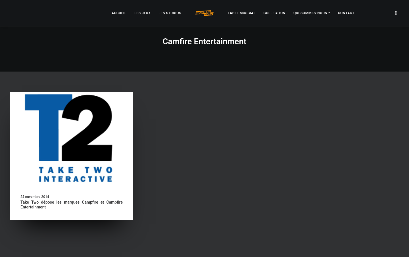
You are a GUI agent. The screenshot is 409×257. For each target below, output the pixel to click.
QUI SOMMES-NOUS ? (311, 13)
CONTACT (346, 13)
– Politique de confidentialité (169, 246)
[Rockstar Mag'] (204, 13)
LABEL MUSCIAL (242, 13)
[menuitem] (119, 13)
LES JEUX (142, 13)
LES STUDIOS (169, 13)
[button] (396, 13)
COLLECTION (274, 13)
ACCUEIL (119, 13)
